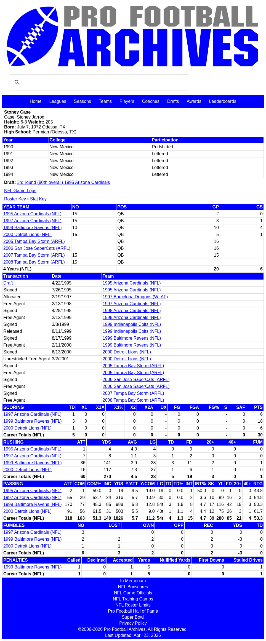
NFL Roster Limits (132, 605)
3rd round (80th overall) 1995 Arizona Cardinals (63, 182)
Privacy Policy (133, 623)
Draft (8, 283)
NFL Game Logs (20, 190)
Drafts (173, 101)
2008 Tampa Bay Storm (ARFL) (34, 262)
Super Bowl (133, 617)
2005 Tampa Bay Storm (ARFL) (34, 241)
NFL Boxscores (133, 586)
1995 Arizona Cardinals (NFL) (32, 213)
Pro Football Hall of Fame (133, 611)
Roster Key (15, 199)
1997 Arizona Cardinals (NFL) (32, 220)
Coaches (150, 101)
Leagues (57, 101)
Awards (194, 101)
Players (126, 101)
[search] (98, 82)
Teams (105, 101)
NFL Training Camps (133, 599)
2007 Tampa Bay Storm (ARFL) (34, 255)
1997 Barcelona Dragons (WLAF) (135, 296)
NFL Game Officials (133, 593)
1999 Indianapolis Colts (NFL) (132, 324)
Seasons (82, 101)
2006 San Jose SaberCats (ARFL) (36, 248)
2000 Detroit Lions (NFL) (27, 234)
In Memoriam (133, 580)
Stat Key (38, 199)
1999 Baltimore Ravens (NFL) (32, 227)
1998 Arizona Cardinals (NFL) (132, 310)
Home (36, 101)
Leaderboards (222, 101)
